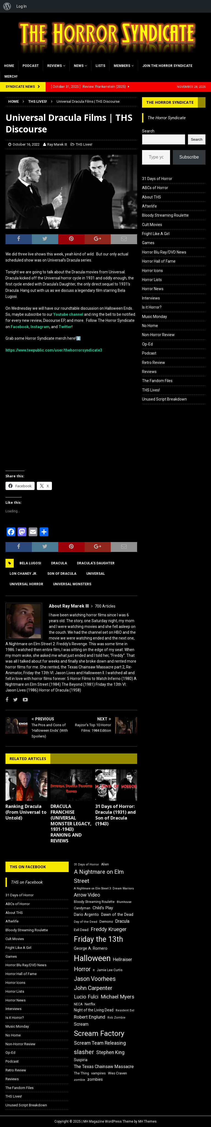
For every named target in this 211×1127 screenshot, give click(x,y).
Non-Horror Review (158, 335)
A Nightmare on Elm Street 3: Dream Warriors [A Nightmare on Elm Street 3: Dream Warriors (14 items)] (104, 888)
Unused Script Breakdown (164, 399)
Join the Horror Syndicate (167, 66)
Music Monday (154, 316)
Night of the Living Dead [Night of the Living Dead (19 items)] (93, 1010)
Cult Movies (152, 224)
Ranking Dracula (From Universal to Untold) (25, 812)
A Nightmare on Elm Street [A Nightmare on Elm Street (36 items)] (99, 876)
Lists (100, 66)
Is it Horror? (152, 307)
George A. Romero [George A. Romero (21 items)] (90, 948)
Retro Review (153, 362)
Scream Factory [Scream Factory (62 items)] (99, 1033)
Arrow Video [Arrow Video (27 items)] (87, 895)
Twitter (65, 327)
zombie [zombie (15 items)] (79, 1080)
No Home (150, 325)
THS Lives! (84, 144)
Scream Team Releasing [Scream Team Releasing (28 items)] (100, 1043)
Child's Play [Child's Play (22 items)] (103, 907)
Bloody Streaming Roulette (165, 215)
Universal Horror (26, 584)
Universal (95, 574)
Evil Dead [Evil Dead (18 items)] (81, 930)
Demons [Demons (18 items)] (106, 921)
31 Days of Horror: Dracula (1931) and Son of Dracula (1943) (115, 814)
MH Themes (147, 1121)
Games (148, 243)
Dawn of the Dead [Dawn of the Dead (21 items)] (117, 914)
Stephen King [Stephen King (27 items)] (110, 1052)
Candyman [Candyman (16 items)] (82, 908)
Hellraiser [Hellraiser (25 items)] (122, 959)
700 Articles (105, 606)
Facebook (20, 327)
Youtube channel (68, 314)
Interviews (151, 298)
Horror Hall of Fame (159, 261)
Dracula (59, 563)
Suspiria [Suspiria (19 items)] (80, 1060)
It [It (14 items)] (94, 970)
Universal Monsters (72, 584)
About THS (151, 197)
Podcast (31, 66)
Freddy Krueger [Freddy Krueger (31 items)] (109, 929)
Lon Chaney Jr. (23, 574)
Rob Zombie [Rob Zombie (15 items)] (116, 1017)
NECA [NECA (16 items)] (78, 1004)
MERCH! (10, 76)
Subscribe (189, 157)
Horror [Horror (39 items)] (82, 969)
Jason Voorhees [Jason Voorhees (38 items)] (95, 978)
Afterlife (149, 206)
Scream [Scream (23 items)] (81, 1024)
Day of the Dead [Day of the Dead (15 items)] (85, 922)
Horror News (152, 289)
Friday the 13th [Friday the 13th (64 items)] (98, 939)
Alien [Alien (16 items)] (105, 864)
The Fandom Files (157, 381)
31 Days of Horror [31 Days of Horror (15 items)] (86, 864)
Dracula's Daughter (96, 563)
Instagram (39, 327)
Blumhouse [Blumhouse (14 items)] (124, 902)
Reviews (54, 66)
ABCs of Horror (155, 188)
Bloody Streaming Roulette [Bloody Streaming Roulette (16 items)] (94, 902)
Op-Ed (147, 344)
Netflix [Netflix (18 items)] (90, 1004)
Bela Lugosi (30, 563)
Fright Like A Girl (156, 234)
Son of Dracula (61, 574)
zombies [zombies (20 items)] (95, 1079)
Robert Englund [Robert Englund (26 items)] (89, 1017)
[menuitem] (7, 6)
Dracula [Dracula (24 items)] (122, 921)
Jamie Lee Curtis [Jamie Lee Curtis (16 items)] (110, 970)
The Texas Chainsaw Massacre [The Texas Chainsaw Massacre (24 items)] (104, 1066)
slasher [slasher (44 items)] (84, 1052)
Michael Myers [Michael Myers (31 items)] (117, 996)
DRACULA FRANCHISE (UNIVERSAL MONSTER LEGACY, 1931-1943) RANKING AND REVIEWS (71, 823)
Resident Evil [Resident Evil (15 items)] (125, 1010)
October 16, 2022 (26, 144)
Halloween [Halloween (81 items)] (92, 958)
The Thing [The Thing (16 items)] (81, 1073)
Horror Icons (152, 270)
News (79, 66)
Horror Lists (152, 279)
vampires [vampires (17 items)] (98, 1073)
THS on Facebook (28, 866)
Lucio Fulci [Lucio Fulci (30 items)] (86, 997)
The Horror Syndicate (170, 102)
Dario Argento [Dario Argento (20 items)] (86, 914)
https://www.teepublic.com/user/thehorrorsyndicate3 (53, 350)
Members (122, 66)
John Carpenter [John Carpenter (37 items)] (93, 988)
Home (9, 66)
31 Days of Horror (157, 178)
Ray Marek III (57, 144)
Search (148, 131)
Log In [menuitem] (21, 6)
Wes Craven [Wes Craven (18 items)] (117, 1073)
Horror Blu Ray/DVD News (164, 252)
